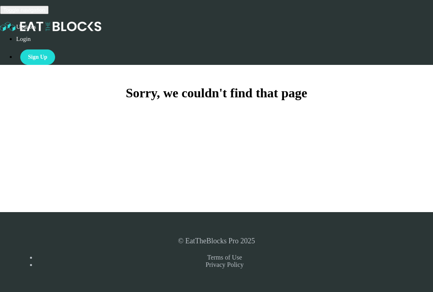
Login (23, 39)
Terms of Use (224, 257)
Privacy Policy (225, 264)
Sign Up (37, 57)
